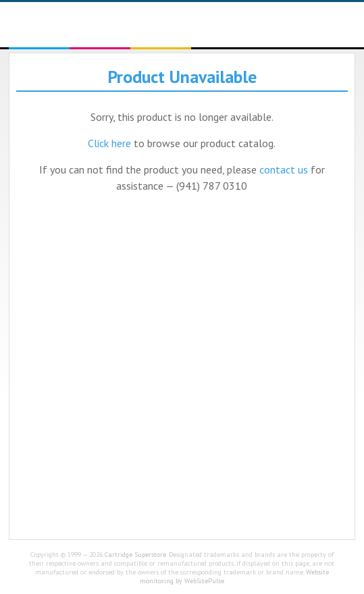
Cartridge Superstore (135, 554)
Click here (109, 143)
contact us (283, 169)
